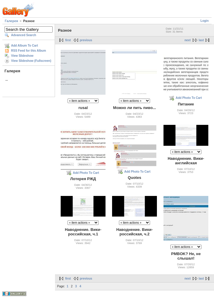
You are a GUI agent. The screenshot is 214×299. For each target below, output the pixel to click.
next (187, 40)
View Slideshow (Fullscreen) (31, 60)
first (68, 40)
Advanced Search (23, 35)
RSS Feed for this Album (28, 50)
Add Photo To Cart (189, 97)
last (201, 40)
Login (205, 20)
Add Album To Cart (24, 45)
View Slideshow (22, 55)
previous (86, 40)
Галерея (11, 21)
